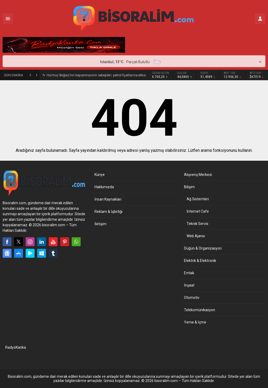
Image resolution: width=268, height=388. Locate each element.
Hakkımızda (104, 187)
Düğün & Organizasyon (203, 248)
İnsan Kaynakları (107, 199)
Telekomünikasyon (199, 310)
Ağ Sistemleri (198, 199)
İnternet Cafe (198, 211)
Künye (99, 175)
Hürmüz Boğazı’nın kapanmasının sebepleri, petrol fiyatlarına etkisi (96, 75)
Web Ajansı (196, 236)
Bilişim (189, 187)
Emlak (189, 273)
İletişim (100, 224)
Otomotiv (191, 297)
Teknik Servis (197, 224)
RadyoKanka (15, 347)
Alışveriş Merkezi (198, 175)
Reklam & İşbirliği (108, 211)
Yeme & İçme (195, 322)
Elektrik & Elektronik (200, 260)
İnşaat (189, 285)
